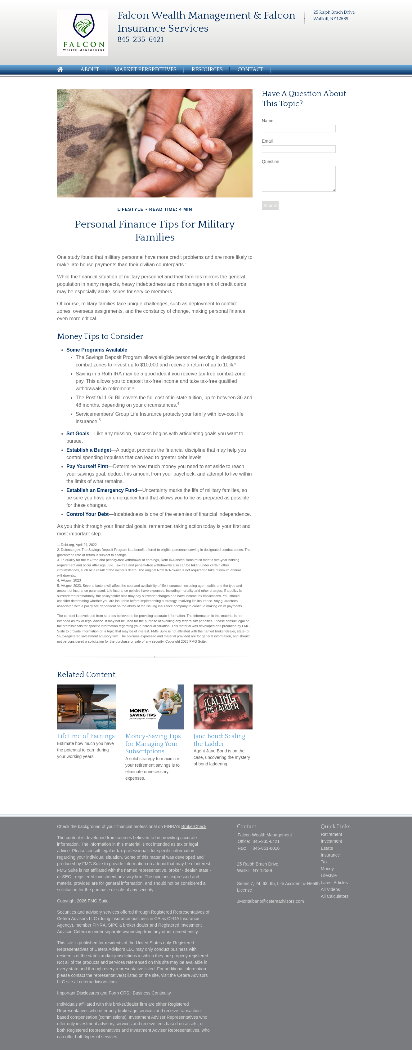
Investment (331, 841)
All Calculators (334, 896)
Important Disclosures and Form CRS (93, 992)
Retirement (331, 834)
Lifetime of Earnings (86, 736)
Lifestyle (329, 875)
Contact (250, 70)
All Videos (330, 889)
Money (327, 868)
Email (267, 141)
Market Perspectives (145, 70)
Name (267, 120)
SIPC (113, 925)
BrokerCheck (193, 826)
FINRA (98, 925)
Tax (324, 861)
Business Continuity (152, 992)
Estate (327, 848)
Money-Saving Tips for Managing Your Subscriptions (153, 744)
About (89, 70)
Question (270, 161)
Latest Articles (334, 882)
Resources (207, 70)
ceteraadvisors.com (98, 981)
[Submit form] (270, 205)
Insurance (330, 855)
